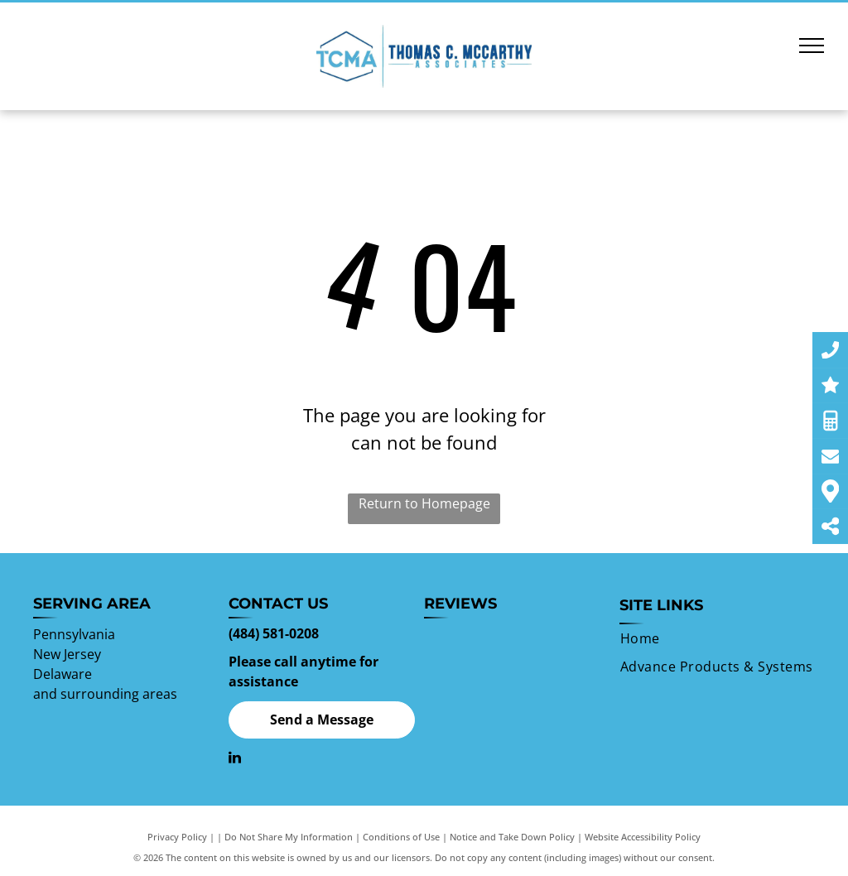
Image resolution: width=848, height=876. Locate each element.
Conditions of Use (401, 836)
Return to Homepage (424, 503)
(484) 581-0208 (274, 633)
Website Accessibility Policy (643, 836)
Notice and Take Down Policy (512, 836)
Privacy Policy (177, 836)
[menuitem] (640, 638)
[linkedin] (235, 760)
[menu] (811, 45)
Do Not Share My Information (288, 836)
